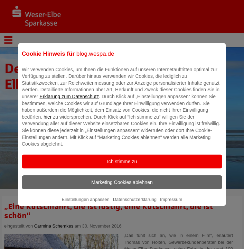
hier (47, 121)
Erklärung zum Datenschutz (69, 101)
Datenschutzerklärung (135, 204)
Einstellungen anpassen (86, 204)
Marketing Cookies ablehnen (121, 187)
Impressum (171, 204)
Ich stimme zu (122, 166)
